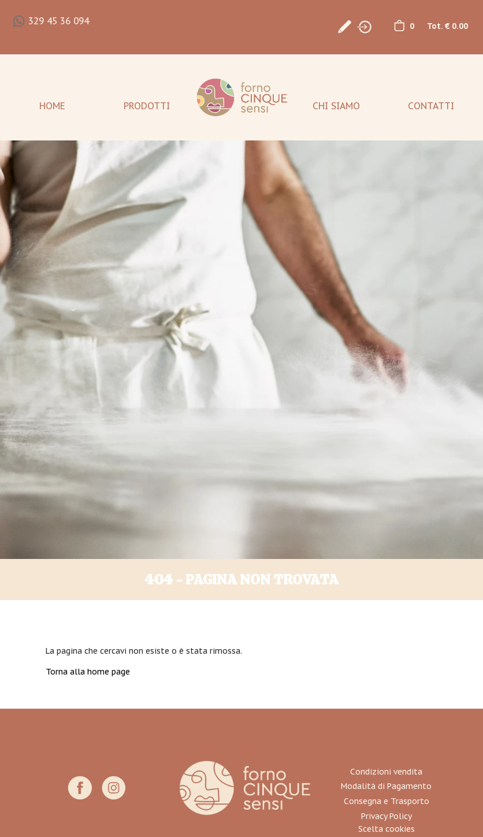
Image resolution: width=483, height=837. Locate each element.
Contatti (431, 106)
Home (52, 106)
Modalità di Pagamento (386, 786)
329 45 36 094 (58, 21)
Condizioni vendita (386, 771)
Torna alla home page (88, 671)
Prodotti (147, 106)
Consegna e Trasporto (386, 801)
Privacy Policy (386, 816)
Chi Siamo (336, 106)
